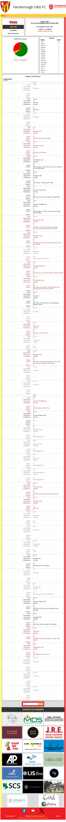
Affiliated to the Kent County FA (35, 816)
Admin (58, 816)
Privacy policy (10, 816)
